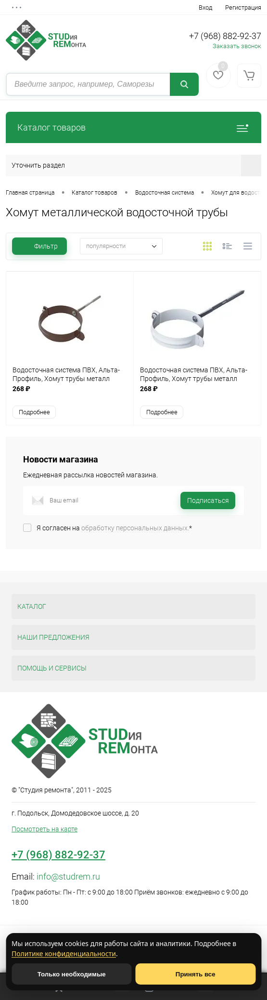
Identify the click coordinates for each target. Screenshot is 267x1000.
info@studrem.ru (68, 876)
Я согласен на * (114, 528)
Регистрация (243, 7)
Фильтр (39, 246)
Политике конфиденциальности (64, 953)
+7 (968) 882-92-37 (225, 36)
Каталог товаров (133, 127)
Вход (205, 7)
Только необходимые (72, 974)
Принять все (196, 974)
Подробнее (34, 412)
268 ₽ (70, 394)
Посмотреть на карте (44, 829)
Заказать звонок (237, 46)
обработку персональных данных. (135, 528)
